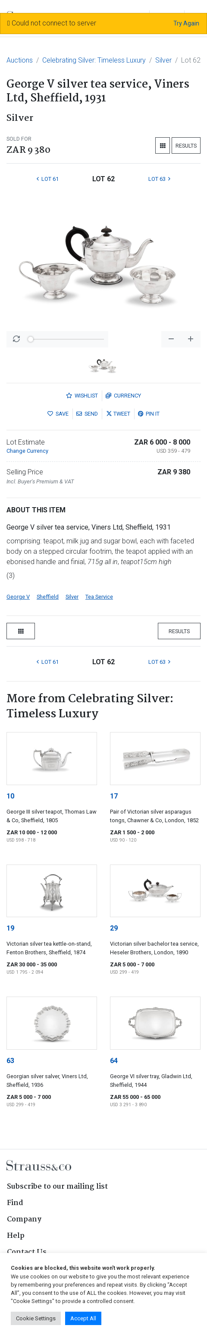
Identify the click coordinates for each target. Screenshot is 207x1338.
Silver (163, 60)
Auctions (19, 60)
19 (10, 928)
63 (10, 1061)
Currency (123, 395)
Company (24, 1219)
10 (10, 796)
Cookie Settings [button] (36, 1318)
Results (186, 145)
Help (16, 1236)
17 (114, 796)
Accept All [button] (83, 1318)
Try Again (186, 23)
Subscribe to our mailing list (57, 1187)
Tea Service (99, 596)
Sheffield (48, 596)
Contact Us (27, 1252)
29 (114, 928)
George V (18, 596)
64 (114, 1061)
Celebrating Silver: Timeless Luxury (94, 60)
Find (15, 1203)
